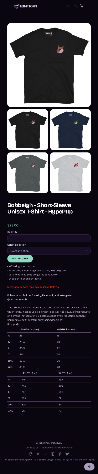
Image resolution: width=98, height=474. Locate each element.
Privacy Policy (61, 460)
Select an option (16, 245)
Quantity (12, 232)
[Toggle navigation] (68, 6)
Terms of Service (80, 460)
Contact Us (32, 447)
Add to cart (20, 258)
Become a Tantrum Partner (57, 447)
